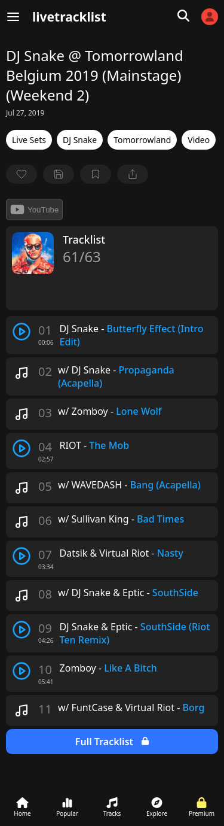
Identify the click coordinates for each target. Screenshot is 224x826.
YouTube (34, 209)
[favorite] (21, 174)
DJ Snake (80, 139)
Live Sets (29, 139)
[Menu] (13, 17)
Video (199, 139)
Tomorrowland (142, 139)
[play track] (21, 331)
